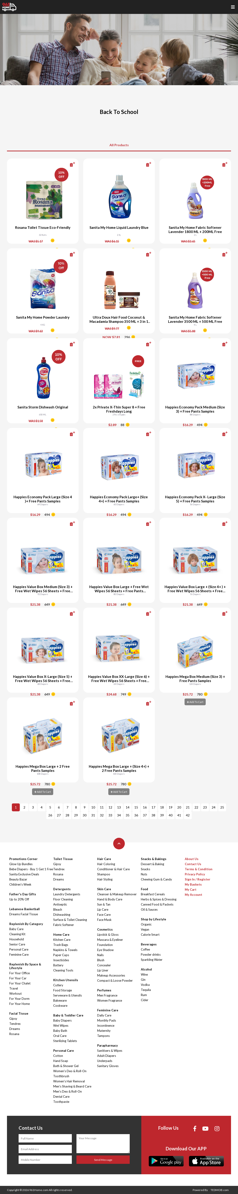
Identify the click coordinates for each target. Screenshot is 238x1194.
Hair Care (104, 859)
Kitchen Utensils (65, 980)
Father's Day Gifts (22, 894)
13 (119, 807)
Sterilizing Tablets (65, 1041)
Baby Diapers (62, 1020)
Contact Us (193, 864)
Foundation (105, 945)
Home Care (61, 934)
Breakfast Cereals (153, 894)
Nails (100, 955)
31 (93, 815)
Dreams (14, 1029)
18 (162, 807)
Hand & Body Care (109, 899)
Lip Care (102, 909)
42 (188, 815)
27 (59, 815)
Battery (58, 965)
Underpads (104, 1061)
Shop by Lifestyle (153, 919)
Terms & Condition (198, 869)
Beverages (149, 944)
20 (179, 807)
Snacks (145, 869)
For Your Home (19, 1004)
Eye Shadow (105, 950)
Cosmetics (105, 929)
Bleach (57, 909)
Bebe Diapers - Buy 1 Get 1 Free (31, 869)
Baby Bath (60, 1030)
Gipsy (13, 1018)
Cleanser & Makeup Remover (117, 894)
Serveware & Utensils (67, 995)
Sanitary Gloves (108, 1066)
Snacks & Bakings (153, 859)
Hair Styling (104, 879)
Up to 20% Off (19, 899)
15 (136, 807)
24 (213, 807)
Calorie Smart (150, 934)
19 (170, 807)
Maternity (104, 1030)
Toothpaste (61, 1101)
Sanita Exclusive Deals (24, 874)
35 (127, 815)
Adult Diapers (106, 1056)
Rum (144, 995)
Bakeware (60, 1000)
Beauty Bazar (18, 879)
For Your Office (19, 973)
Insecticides (61, 960)
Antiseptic (60, 904)
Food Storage (62, 990)
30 (84, 815)
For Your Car (17, 978)
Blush (100, 960)
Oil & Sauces (149, 909)
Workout (15, 993)
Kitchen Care (61, 940)
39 (162, 815)
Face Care (104, 914)
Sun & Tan (103, 904)
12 (110, 807)
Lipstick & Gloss (108, 934)
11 (102, 807)
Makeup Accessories (111, 975)
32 (102, 815)
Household (16, 939)
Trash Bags (60, 945)
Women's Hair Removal (69, 1081)
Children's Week (20, 884)
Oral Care (59, 1036)
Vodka (145, 985)
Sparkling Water (151, 959)
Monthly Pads (106, 1020)
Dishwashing (61, 914)
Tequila (146, 990)
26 (50, 815)
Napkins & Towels (65, 950)
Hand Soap (60, 1061)
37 (145, 815)
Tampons (103, 1036)
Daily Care (104, 1015)
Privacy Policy (195, 874)
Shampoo (103, 874)
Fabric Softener (63, 925)
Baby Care (16, 929)
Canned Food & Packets (157, 904)
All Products (119, 145)
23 (205, 807)
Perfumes (104, 990)
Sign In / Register (197, 879)
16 (145, 807)
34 (119, 815)
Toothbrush (61, 1076)
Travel (13, 988)
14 (127, 807)
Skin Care (104, 889)
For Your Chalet (19, 983)
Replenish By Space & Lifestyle (25, 966)
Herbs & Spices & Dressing (158, 899)
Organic (146, 924)
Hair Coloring (106, 864)
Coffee (145, 949)
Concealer (104, 965)
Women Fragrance (109, 1000)
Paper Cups (61, 955)
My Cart (190, 889)
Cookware (60, 1005)
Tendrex (15, 1024)
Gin (143, 979)
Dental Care (61, 1096)
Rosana (14, 1034)
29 (76, 815)
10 (93, 807)
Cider (144, 1000)
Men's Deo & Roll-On (67, 1091)
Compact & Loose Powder (115, 980)
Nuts (144, 874)
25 (222, 807)
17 (153, 807)
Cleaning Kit (17, 934)
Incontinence (105, 1025)
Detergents (62, 889)
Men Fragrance (107, 995)
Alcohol (146, 969)
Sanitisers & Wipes (109, 1050)
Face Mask (104, 920)
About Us (191, 859)
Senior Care (17, 944)
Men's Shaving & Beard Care (72, 1086)
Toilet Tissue (63, 859)
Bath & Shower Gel (66, 1066)
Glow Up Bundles (21, 864)
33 (110, 815)
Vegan (145, 929)
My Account (193, 894)
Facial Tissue (18, 1013)
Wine (144, 974)
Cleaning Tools (63, 970)
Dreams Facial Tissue (23, 914)
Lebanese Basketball (24, 909)
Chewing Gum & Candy (156, 879)
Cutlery (58, 985)
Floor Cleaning (63, 899)
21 (188, 807)
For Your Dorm (19, 998)
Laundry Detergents (66, 894)
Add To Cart (195, 701)
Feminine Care (19, 954)
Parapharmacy (107, 1045)
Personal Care (18, 949)
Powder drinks (151, 954)
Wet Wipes (60, 1025)
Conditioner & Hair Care (113, 869)
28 (67, 815)
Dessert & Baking (152, 864)
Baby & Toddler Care (68, 1015)
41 (179, 815)
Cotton (58, 1056)
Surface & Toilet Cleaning (70, 920)
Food (144, 889)
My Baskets (193, 884)
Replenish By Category (26, 924)
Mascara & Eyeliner (110, 940)
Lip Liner (102, 970)
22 (196, 807)
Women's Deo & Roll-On (69, 1071)
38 (153, 815)
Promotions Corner (23, 859)
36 (136, 815)
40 (170, 815)
